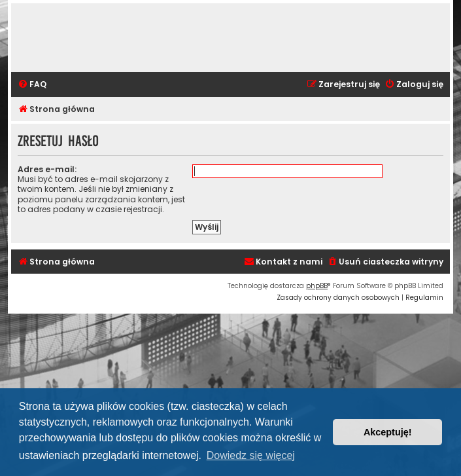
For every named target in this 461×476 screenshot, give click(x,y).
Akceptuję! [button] (388, 432)
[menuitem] (32, 85)
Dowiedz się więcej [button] (251, 455)
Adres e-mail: (47, 169)
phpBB (317, 286)
